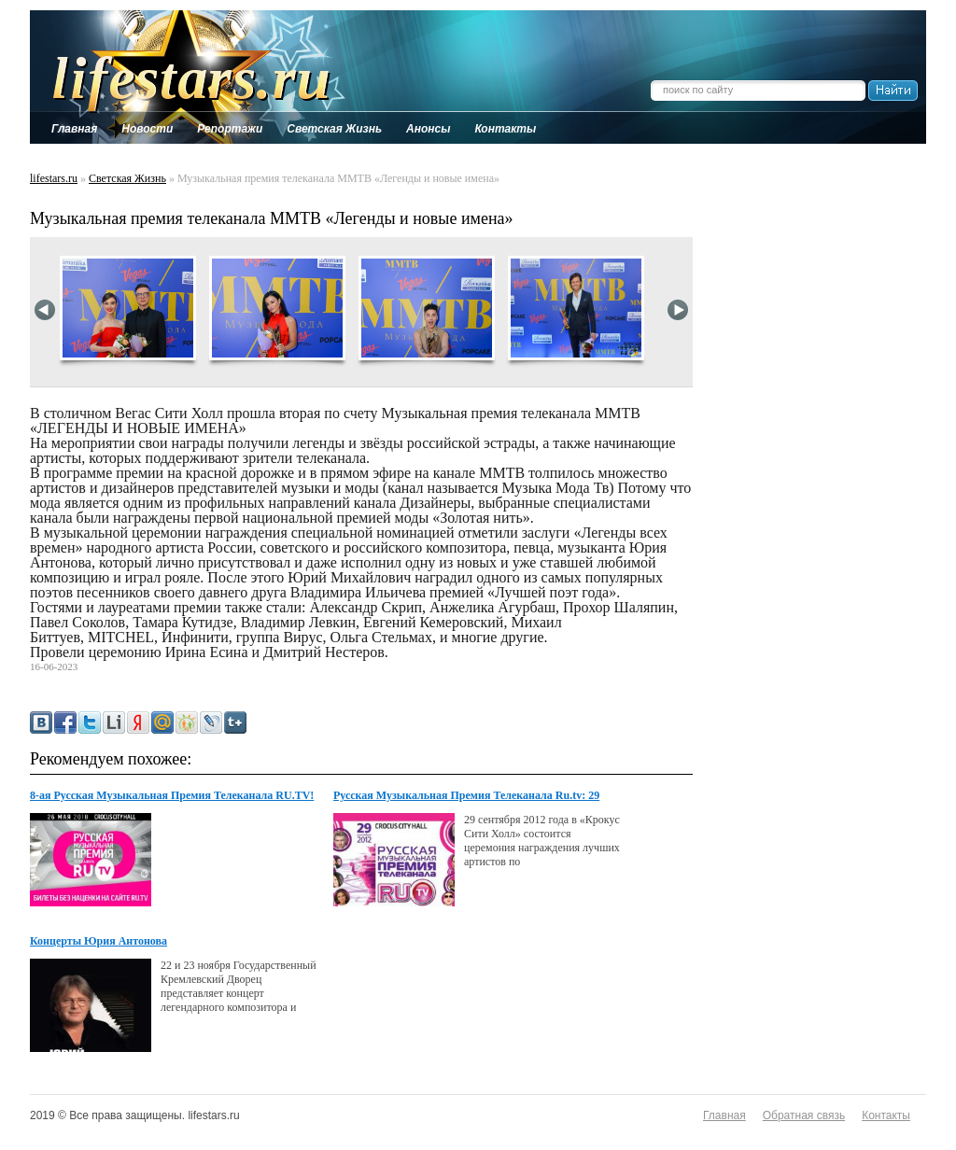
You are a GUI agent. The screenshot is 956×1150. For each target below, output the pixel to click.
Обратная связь (804, 1115)
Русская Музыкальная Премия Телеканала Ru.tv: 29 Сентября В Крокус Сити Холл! (466, 796)
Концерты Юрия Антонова (98, 940)
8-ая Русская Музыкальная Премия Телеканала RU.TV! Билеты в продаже (172, 796)
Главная (724, 1115)
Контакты (886, 1115)
